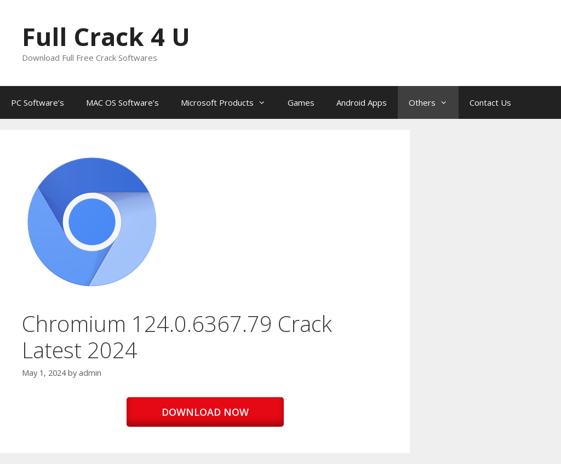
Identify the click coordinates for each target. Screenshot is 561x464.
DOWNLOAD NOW (205, 412)
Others (434, 102)
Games (301, 102)
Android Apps (361, 102)
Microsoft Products (229, 102)
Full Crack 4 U (106, 36)
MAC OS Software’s (122, 102)
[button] (92, 222)
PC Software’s (37, 102)
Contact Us (490, 102)
